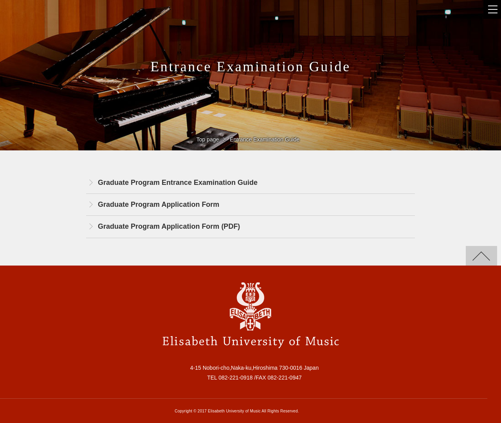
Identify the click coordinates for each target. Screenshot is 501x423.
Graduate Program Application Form (158, 204)
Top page (207, 139)
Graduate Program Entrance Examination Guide (178, 182)
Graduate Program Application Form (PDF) (169, 226)
